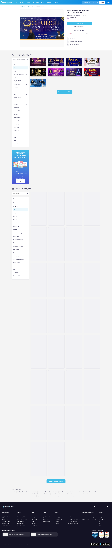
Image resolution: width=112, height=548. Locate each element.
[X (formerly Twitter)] (103, 506)
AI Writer (57, 521)
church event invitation (30, 495)
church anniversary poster (72, 493)
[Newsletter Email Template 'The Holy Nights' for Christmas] (92, 423)
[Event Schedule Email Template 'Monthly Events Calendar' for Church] (74, 352)
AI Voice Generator (72, 518)
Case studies (5, 519)
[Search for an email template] (19, 193)
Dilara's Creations (74, 19)
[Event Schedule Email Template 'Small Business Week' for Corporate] (92, 316)
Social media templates (22, 519)
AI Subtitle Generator (73, 516)
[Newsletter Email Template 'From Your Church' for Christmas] (56, 459)
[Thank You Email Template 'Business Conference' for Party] (56, 316)
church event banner (87, 495)
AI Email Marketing (59, 519)
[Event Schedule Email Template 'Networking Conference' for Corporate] (74, 316)
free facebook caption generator (58, 493)
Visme (93, 516)
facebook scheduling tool (45, 493)
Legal (100, 525)
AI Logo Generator (72, 521)
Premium (34, 518)
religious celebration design (43, 495)
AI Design (57, 516)
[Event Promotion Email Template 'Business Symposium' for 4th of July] (39, 352)
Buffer (93, 518)
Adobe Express (85, 519)
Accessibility (102, 519)
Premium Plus (35, 519)
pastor (39, 491)
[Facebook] (94, 506)
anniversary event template (18, 495)
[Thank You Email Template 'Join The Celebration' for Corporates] (56, 244)
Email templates (20, 518)
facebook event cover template (89, 491)
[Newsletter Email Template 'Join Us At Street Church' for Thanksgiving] (74, 423)
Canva (83, 516)
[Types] (27, 198)
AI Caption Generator (73, 523)
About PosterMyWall (7, 516)
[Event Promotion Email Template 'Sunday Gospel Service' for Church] (39, 387)
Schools (34, 523)
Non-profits (35, 525)
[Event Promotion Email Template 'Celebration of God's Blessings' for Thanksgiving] (56, 423)
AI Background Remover (74, 519)
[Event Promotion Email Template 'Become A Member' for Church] (92, 352)
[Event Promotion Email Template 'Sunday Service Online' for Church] (92, 387)
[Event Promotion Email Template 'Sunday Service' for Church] (74, 387)
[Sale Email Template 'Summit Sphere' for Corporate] (92, 209)
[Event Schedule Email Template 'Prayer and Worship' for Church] (56, 352)
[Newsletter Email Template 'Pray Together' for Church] (39, 459)
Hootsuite (94, 519)
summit (44, 491)
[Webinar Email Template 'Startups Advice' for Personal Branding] (39, 209)
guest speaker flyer (77, 495)
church (13, 491)
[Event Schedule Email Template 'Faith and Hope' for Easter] (39, 423)
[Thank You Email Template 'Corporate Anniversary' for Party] (39, 244)
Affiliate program (6, 521)
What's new (5, 518)
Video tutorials (46, 516)
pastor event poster (67, 495)
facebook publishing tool (32, 493)
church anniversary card (17, 498)
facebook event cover (63, 491)
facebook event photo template (19, 493)
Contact (100, 516)
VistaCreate (85, 518)
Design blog (46, 519)
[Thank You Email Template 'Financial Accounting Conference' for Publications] (56, 280)
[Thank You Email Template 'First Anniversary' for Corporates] (92, 244)
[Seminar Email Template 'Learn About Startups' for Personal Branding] (56, 209)
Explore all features (21, 525)
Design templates (21, 516)
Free (33, 516)
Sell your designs (6, 523)
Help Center (101, 518)
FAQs (100, 521)
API (99, 523)
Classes (45, 518)
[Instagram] (98, 506)
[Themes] (27, 206)
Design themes (20, 521)
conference (34, 491)
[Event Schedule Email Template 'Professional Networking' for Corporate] (74, 280)
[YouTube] (107, 506)
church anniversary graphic (55, 495)
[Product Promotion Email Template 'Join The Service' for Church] (56, 387)
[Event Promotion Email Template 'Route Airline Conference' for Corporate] (92, 280)
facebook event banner (52, 491)
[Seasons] (27, 202)
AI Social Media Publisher (60, 518)
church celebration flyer (84, 493)
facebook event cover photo (75, 491)
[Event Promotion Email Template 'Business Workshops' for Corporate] (39, 316)
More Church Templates (64, 92)
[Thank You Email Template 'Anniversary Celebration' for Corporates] (74, 209)
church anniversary (26, 491)
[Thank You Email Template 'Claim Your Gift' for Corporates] (74, 244)
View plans (20, 181)
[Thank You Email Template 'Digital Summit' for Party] (39, 280)
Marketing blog (46, 521)
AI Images (57, 523)
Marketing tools (20, 523)
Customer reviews (6, 525)
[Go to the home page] (6, 2)
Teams (33, 521)
